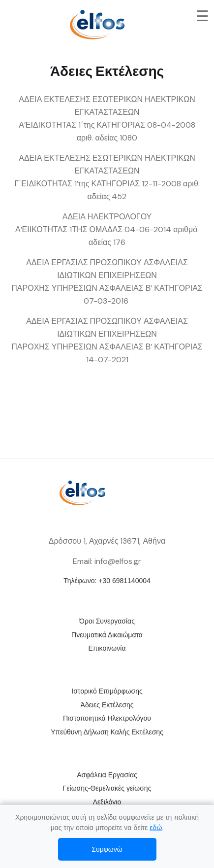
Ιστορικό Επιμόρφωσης (106, 691)
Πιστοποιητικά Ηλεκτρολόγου (107, 718)
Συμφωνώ (107, 849)
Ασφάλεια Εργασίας (107, 775)
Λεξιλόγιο (107, 802)
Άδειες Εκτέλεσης (107, 705)
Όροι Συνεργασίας (107, 621)
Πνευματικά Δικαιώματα (107, 635)
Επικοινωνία (107, 648)
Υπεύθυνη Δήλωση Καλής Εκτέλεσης (107, 732)
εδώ (156, 827)
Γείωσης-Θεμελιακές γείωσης (107, 788)
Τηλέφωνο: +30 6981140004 (107, 581)
